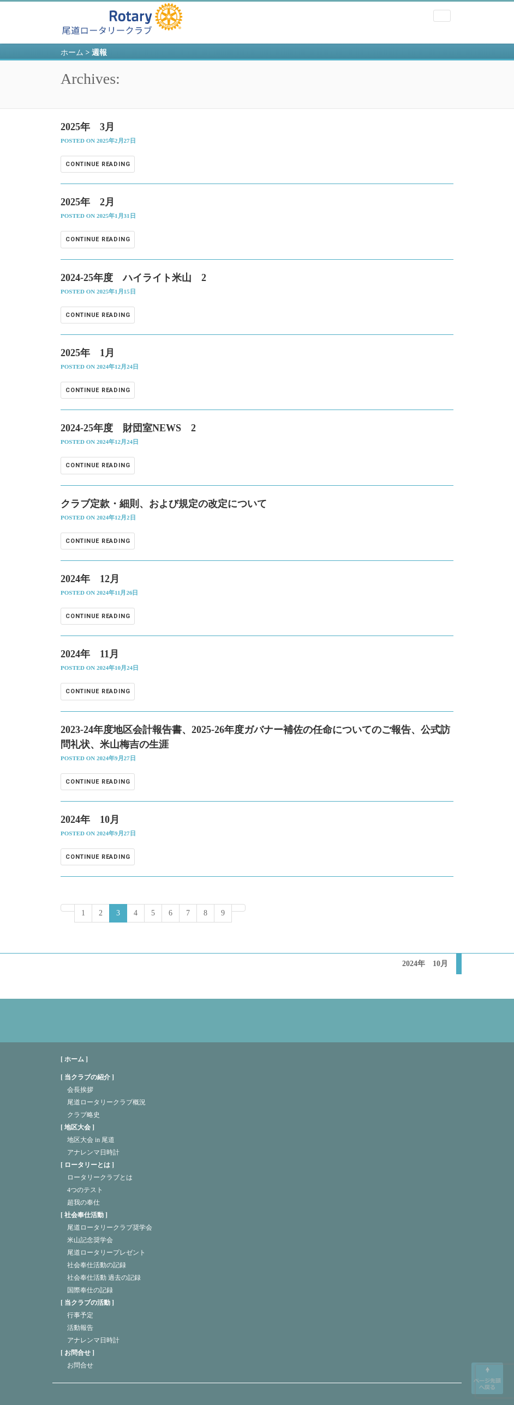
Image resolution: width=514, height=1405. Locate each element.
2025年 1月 (88, 352)
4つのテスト (85, 1190)
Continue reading (97, 164)
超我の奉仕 (83, 1202)
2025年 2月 (88, 202)
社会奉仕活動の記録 (96, 1265)
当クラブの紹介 (87, 1077)
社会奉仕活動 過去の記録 (104, 1277)
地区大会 (77, 1127)
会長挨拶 (80, 1090)
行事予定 (80, 1315)
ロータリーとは (87, 1165)
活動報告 (80, 1327)
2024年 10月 (90, 819)
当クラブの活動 (87, 1302)
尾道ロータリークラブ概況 (106, 1102)
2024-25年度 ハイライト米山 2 (133, 277)
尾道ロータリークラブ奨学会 (109, 1227)
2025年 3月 (88, 126)
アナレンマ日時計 (93, 1152)
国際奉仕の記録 (90, 1290)
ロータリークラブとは (100, 1177)
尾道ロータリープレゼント (106, 1252)
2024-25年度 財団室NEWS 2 (128, 428)
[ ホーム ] (74, 1059)
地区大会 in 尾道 (91, 1140)
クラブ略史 (83, 1115)
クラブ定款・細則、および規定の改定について (164, 503)
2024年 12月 (90, 578)
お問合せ (77, 1353)
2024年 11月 (90, 654)
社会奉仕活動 (84, 1215)
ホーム (72, 52)
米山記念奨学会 (90, 1240)
